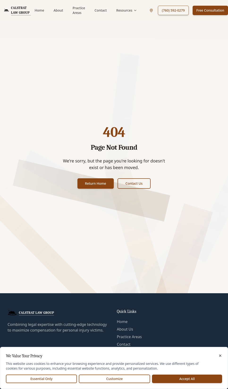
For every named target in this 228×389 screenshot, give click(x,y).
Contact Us (134, 183)
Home (39, 10)
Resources (126, 10)
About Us (125, 329)
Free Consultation (210, 10)
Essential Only (41, 378)
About (58, 10)
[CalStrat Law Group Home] (17, 10)
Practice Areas (78, 10)
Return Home (95, 183)
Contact (101, 10)
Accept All (187, 378)
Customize (114, 378)
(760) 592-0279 (173, 10)
